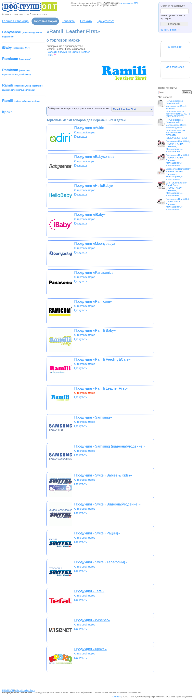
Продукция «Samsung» (93, 417)
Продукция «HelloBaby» (93, 186)
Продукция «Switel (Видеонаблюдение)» (107, 504)
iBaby (16, 47)
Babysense (22, 34)
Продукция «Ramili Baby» (95, 330)
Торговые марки (45, 21)
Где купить (80, 136)
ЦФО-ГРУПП (8, 690)
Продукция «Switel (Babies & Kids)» (103, 475)
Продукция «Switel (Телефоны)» (100, 562)
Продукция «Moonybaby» (94, 244)
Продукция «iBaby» (90, 215)
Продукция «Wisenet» (92, 620)
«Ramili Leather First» (25, 690)
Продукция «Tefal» (89, 591)
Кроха (7, 112)
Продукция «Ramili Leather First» (101, 388)
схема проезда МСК (129, 3)
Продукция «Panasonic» (93, 273)
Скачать (86, 21)
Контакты (68, 21)
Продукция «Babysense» (94, 157)
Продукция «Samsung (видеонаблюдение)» (110, 446)
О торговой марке (84, 132)
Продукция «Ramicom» (93, 301)
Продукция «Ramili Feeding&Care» (102, 359)
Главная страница (15, 21)
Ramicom (16, 59)
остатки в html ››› (170, 29)
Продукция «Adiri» (89, 128)
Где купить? (105, 21)
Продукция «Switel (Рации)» (97, 533)
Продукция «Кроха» (90, 649)
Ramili (22, 87)
